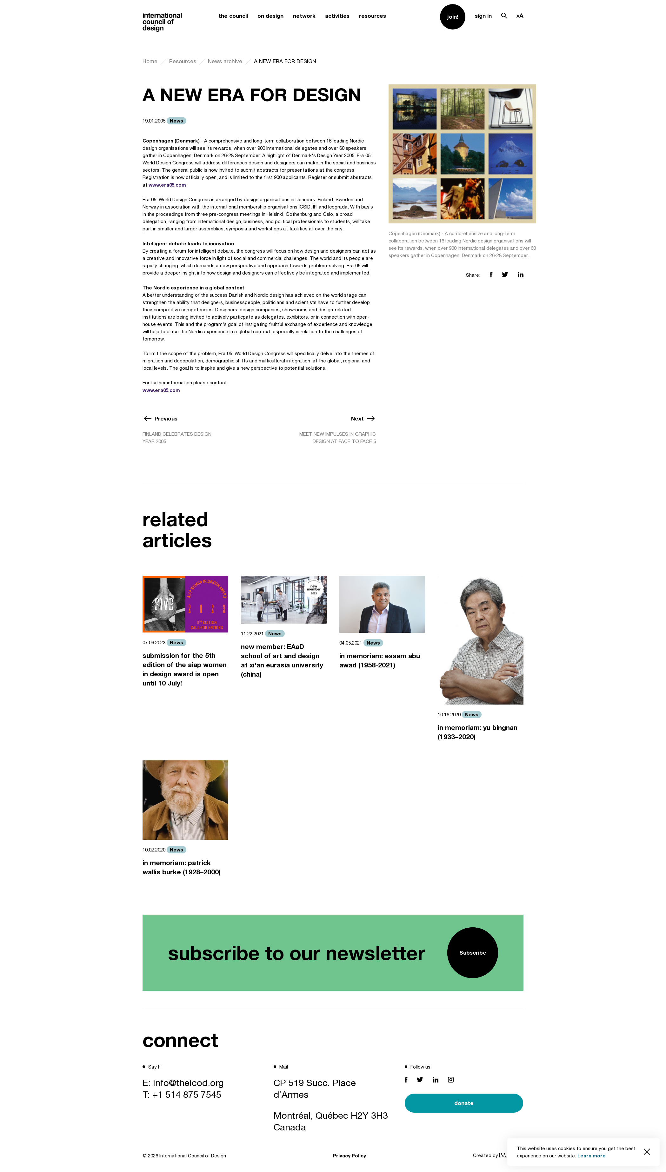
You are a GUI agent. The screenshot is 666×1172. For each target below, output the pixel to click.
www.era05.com (167, 185)
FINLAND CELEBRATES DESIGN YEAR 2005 (177, 437)
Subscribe (472, 952)
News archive (225, 61)
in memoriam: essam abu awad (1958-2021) (379, 660)
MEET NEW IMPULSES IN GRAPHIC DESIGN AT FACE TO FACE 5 (337, 437)
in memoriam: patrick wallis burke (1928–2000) (182, 867)
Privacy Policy (349, 1155)
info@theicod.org (188, 1082)
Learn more (591, 1155)
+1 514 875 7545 (186, 1094)
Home (150, 61)
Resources (182, 61)
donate (464, 1103)
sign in (483, 15)
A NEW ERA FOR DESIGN (285, 61)
